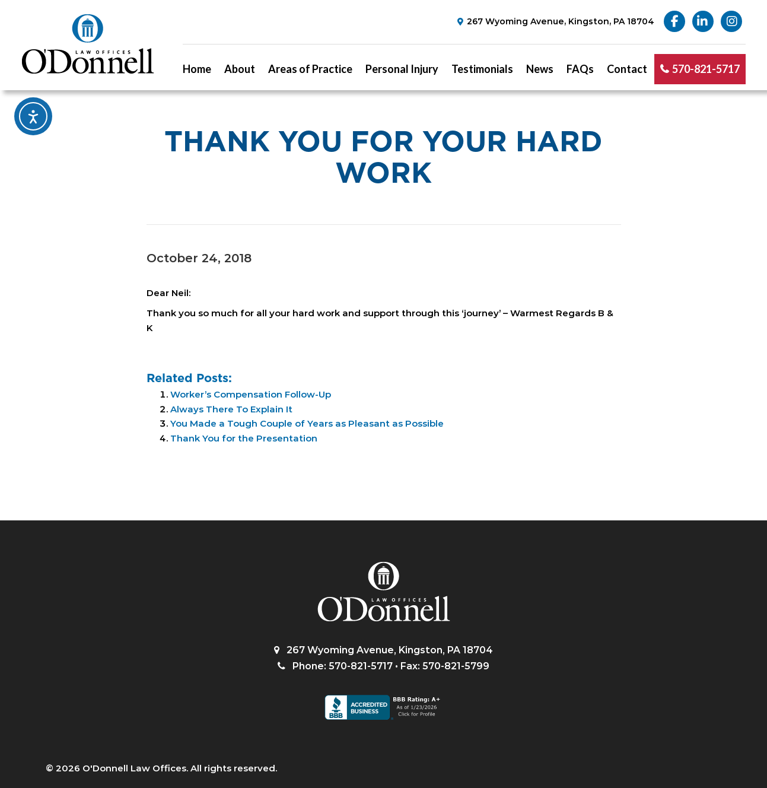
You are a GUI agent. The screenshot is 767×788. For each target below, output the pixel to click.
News (539, 68)
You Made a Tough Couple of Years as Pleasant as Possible (307, 423)
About (239, 68)
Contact (627, 68)
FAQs (580, 68)
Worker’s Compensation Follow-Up (250, 394)
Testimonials (482, 68)
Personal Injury (401, 68)
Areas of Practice (310, 68)
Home (197, 68)
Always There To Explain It (231, 409)
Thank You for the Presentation (243, 438)
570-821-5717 (706, 68)
